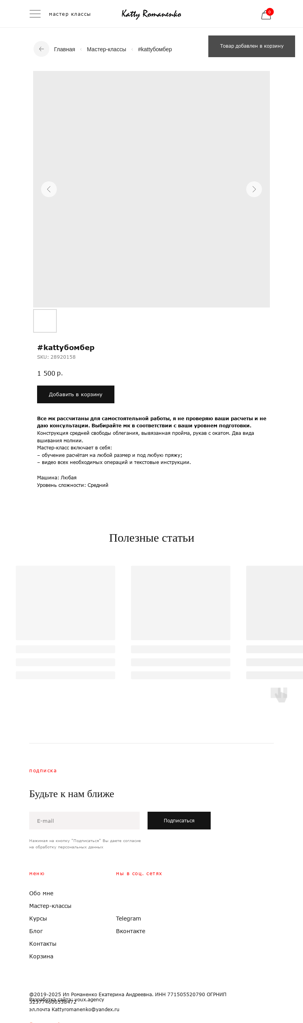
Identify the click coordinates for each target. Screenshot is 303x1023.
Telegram (128, 918)
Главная (64, 49)
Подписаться (179, 821)
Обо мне (41, 893)
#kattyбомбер (155, 49)
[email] (84, 820)
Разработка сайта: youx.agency (66, 1000)
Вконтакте (130, 931)
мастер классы (70, 14)
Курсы (38, 918)
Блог (36, 931)
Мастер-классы (106, 49)
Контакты (42, 943)
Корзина (41, 956)
